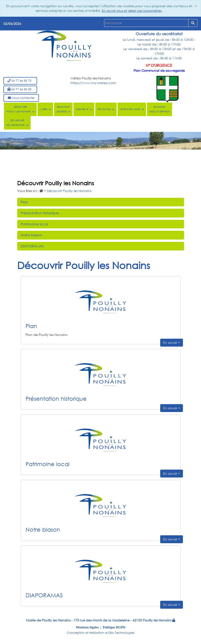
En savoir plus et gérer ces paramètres (132, 10)
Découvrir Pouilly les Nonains (20, 109)
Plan (24, 202)
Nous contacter (21, 98)
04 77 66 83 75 (20, 81)
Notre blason (31, 235)
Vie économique (132, 109)
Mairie (45, 109)
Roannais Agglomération (159, 109)
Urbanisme (84, 109)
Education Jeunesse (63, 109)
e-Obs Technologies (119, 633)
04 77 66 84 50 (20, 89)
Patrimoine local (34, 224)
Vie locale (106, 109)
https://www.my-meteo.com (93, 83)
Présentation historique (40, 213)
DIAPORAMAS (32, 246)
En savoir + (171, 342)
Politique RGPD (114, 627)
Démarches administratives (17, 123)
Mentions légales (87, 627)
